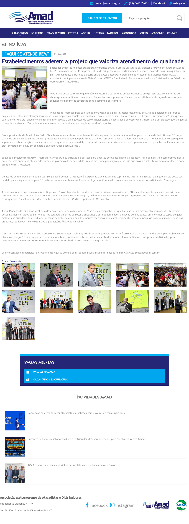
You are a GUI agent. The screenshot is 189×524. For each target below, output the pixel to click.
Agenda (85, 33)
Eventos (73, 33)
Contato (172, 33)
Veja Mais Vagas (40, 372)
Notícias (99, 33)
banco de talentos (102, 18)
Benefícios (37, 33)
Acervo (143, 33)
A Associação (20, 33)
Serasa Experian (56, 33)
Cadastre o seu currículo (47, 379)
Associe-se (157, 33)
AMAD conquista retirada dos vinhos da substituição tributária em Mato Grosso (72, 465)
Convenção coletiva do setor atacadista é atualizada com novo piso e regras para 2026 (76, 413)
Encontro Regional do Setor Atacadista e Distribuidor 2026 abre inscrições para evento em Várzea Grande (87, 439)
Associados (129, 33)
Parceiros (112, 33)
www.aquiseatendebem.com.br (142, 252)
